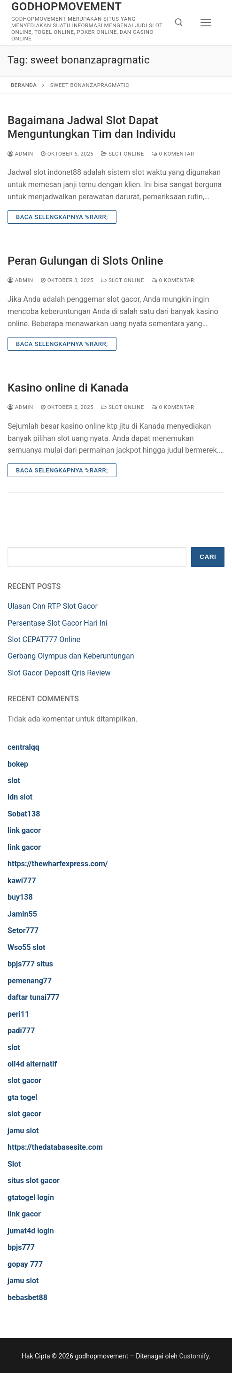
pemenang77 (30, 980)
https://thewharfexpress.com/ (58, 863)
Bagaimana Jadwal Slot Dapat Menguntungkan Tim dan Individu (92, 127)
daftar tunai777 (34, 997)
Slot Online (122, 153)
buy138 (20, 897)
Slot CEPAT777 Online (44, 639)
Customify (194, 1356)
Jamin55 (22, 914)
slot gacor (24, 1080)
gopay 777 (25, 1264)
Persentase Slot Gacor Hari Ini (58, 623)
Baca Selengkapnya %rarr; (62, 216)
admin (20, 153)
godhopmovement (66, 6)
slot (14, 780)
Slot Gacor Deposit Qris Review (59, 672)
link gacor (24, 830)
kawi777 (22, 880)
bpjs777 (21, 1247)
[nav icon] (206, 22)
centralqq (23, 747)
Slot (14, 1164)
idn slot (20, 796)
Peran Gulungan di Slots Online (85, 260)
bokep (18, 764)
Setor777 (23, 930)
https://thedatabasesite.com (55, 1147)
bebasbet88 (27, 1297)
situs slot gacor (34, 1180)
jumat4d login (31, 1230)
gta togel (22, 1097)
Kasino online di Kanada (68, 387)
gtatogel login (31, 1197)
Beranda (24, 85)
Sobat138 (24, 813)
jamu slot (23, 1130)
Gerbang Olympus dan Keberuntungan (71, 655)
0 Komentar (173, 153)
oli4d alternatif (32, 1063)
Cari (208, 556)
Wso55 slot (26, 947)
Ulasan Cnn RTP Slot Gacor (53, 606)
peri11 (18, 1014)
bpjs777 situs (30, 963)
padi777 (21, 1030)
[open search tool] (179, 22)
